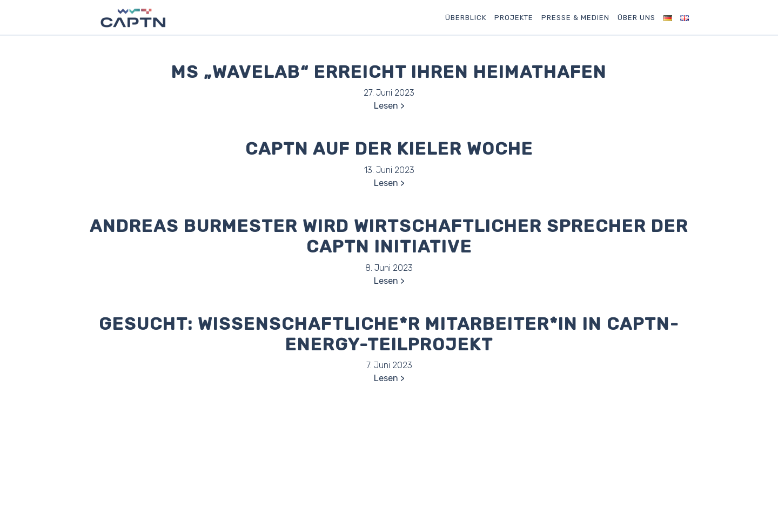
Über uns (636, 18)
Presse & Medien (575, 18)
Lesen (386, 106)
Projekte (513, 18)
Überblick (465, 18)
